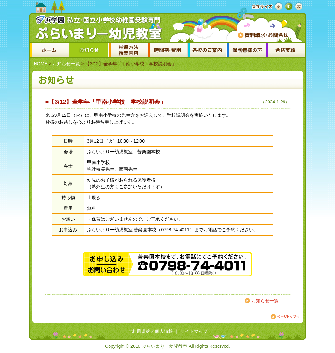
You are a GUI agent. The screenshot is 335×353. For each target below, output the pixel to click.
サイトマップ (194, 331)
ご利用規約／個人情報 (150, 331)
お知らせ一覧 (66, 63)
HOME (41, 63)
